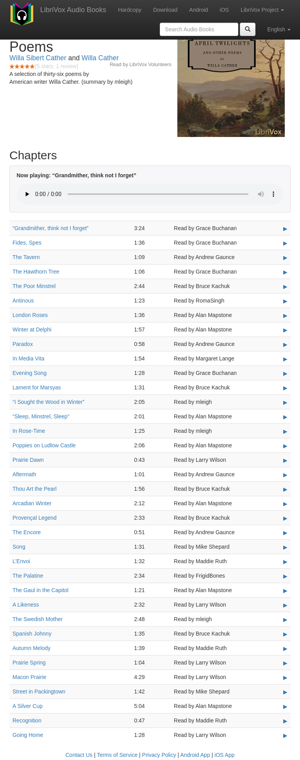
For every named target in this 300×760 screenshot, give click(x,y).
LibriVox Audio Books (73, 10)
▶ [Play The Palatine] (285, 576)
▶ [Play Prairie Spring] (285, 663)
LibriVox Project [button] (262, 10)
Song (18, 547)
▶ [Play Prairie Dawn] (285, 460)
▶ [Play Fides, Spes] (285, 243)
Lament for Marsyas (36, 387)
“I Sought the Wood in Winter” (48, 402)
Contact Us (79, 755)
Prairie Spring (29, 662)
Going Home (27, 735)
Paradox (22, 344)
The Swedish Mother (37, 619)
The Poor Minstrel (33, 286)
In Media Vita (28, 358)
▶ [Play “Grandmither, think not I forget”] (285, 228)
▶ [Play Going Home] (285, 735)
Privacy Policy (159, 755)
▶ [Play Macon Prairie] (285, 677)
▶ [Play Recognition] (285, 721)
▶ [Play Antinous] (285, 301)
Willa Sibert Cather (37, 58)
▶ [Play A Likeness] (285, 605)
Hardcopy (129, 10)
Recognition (26, 720)
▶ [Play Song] (285, 547)
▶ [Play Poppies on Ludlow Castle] (285, 445)
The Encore (26, 532)
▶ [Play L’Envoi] (285, 561)
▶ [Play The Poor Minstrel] (285, 286)
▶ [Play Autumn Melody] (285, 648)
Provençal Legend (34, 518)
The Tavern (26, 257)
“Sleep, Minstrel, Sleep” (41, 416)
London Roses (30, 315)
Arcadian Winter (32, 503)
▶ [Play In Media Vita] (285, 359)
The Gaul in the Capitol (40, 590)
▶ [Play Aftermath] (285, 474)
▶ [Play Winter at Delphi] (285, 330)
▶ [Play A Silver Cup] (285, 706)
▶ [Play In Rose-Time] (285, 431)
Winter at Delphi (32, 329)
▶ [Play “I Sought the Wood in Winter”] (285, 402)
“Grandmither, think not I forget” (50, 228)
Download (165, 10)
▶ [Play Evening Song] (285, 373)
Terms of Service (117, 755)
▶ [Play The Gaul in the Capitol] (285, 590)
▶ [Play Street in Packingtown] (285, 692)
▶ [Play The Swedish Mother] (285, 619)
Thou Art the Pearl (34, 489)
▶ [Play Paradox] (285, 344)
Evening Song (29, 373)
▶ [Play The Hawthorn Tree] (285, 272)
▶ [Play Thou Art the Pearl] (285, 489)
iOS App (224, 755)
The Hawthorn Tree (35, 271)
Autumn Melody (31, 648)
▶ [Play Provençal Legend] (285, 518)
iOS (224, 10)
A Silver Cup (27, 706)
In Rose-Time (28, 431)
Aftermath (24, 474)
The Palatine (27, 576)
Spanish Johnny (32, 633)
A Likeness (25, 605)
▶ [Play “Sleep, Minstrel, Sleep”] (285, 417)
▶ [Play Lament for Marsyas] (285, 388)
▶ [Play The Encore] (285, 532)
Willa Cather (100, 58)
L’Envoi (21, 561)
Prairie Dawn (28, 460)
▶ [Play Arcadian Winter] (285, 503)
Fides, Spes (26, 243)
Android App (195, 755)
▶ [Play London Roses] (285, 315)
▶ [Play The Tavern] (285, 257)
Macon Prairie (29, 677)
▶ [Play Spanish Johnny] (285, 634)
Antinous (23, 300)
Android (198, 10)
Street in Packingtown (38, 691)
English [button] (279, 29)
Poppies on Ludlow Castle (44, 445)
